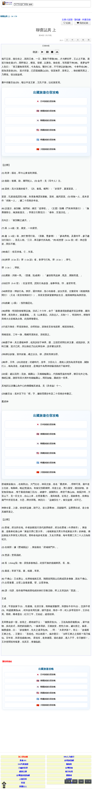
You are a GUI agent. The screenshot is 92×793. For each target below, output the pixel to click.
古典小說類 (67, 19)
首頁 (74, 781)
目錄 (81, 781)
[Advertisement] (45, 730)
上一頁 (68, 781)
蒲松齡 (77, 19)
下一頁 (88, 781)
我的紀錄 (83, 23)
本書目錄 (86, 19)
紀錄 (68, 23)
